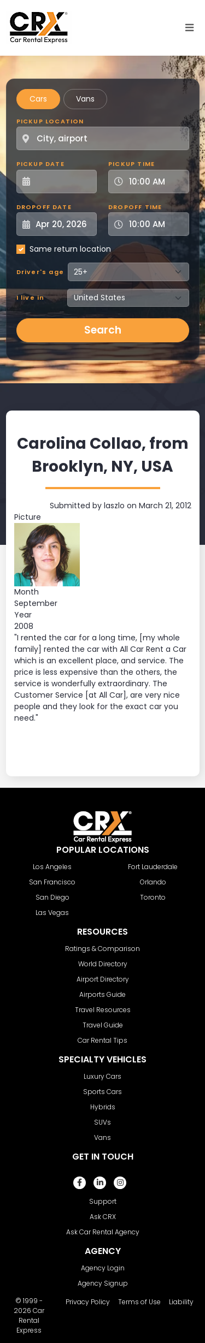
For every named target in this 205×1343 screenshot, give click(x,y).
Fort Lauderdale (153, 866)
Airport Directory (103, 979)
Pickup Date (40, 163)
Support (102, 1201)
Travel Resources (103, 1009)
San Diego (52, 897)
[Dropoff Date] (63, 224)
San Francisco (52, 882)
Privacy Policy (88, 1301)
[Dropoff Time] (155, 224)
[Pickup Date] (63, 181)
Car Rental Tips (102, 1040)
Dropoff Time (135, 207)
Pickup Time (131, 163)
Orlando (153, 882)
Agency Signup (103, 1283)
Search (102, 330)
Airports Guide (102, 994)
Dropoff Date (44, 207)
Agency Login (103, 1268)
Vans (85, 98)
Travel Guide (103, 1025)
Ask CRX (103, 1216)
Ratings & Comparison (102, 948)
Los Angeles (52, 866)
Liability (181, 1301)
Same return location (70, 248)
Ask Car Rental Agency (102, 1232)
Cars (38, 98)
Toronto (153, 897)
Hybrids (102, 1107)
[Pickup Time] (155, 181)
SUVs (102, 1122)
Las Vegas (52, 912)
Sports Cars (102, 1091)
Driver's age (40, 272)
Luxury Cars (102, 1076)
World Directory (102, 963)
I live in (30, 297)
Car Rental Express (30, 1320)
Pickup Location (50, 121)
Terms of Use (139, 1301)
